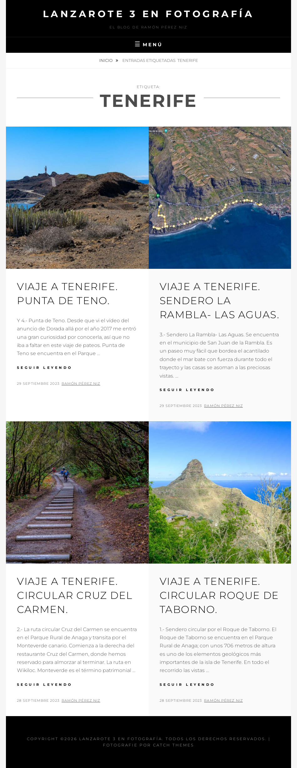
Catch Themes (173, 745)
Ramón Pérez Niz (81, 383)
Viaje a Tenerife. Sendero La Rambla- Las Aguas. (219, 300)
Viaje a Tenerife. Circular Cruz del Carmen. (74, 595)
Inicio (106, 60)
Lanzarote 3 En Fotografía (148, 14)
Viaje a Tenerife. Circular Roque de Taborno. (219, 595)
